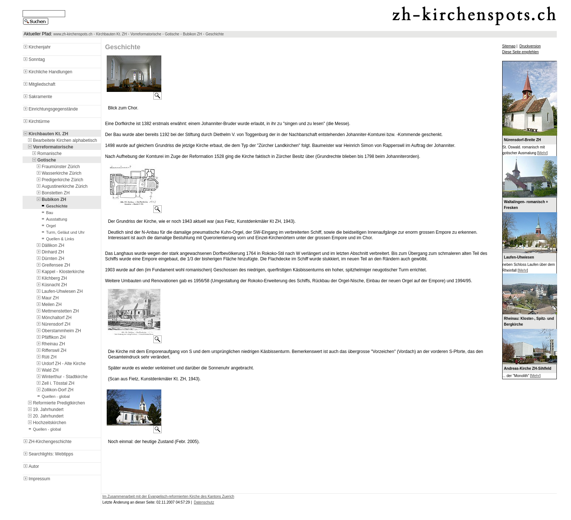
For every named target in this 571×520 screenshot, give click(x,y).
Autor (31, 466)
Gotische (172, 34)
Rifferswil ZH (51, 350)
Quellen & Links (57, 239)
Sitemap (509, 46)
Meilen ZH (49, 304)
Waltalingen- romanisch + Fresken (526, 205)
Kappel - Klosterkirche (60, 271)
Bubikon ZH (192, 34)
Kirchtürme (36, 121)
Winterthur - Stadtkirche (61, 376)
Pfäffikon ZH (51, 337)
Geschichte (214, 34)
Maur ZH (47, 297)
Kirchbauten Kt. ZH (111, 34)
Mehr (542, 153)
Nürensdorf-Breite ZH (522, 140)
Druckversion (529, 46)
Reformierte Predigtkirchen (56, 402)
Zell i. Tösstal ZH (55, 383)
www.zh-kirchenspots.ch (72, 34)
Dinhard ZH (50, 252)
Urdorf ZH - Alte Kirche (61, 363)
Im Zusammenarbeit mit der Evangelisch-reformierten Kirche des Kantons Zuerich (168, 496)
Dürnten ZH (50, 258)
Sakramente (37, 96)
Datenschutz (204, 502)
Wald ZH (47, 370)
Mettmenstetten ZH (57, 311)
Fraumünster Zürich (58, 166)
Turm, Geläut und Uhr (62, 232)
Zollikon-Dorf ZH (54, 389)
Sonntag (34, 59)
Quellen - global (53, 396)
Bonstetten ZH (53, 192)
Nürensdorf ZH (53, 324)
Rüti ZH (46, 357)
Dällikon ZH (50, 245)
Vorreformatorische (145, 34)
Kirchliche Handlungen (47, 71)
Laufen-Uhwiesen (519, 257)
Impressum (36, 478)
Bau (46, 212)
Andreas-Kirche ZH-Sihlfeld (527, 368)
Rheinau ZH (50, 343)
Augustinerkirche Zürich (61, 186)
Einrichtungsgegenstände (50, 109)
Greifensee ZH (53, 265)
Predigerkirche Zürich (59, 179)
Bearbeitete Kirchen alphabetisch (62, 140)
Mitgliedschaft (39, 84)
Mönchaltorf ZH (53, 317)
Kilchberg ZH (51, 278)
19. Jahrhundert (45, 409)
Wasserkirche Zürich (58, 173)
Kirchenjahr (37, 47)
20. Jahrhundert (45, 416)
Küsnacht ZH (51, 284)
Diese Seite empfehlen (520, 52)
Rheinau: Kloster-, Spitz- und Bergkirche (529, 321)
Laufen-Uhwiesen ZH (59, 291)
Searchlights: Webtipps (48, 454)
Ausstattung (53, 219)
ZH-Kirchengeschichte (47, 441)
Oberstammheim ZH (58, 330)
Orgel (48, 226)
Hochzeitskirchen (46, 422)
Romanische (46, 153)
